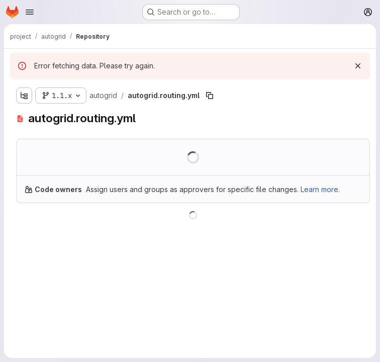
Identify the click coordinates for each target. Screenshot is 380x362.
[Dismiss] (358, 66)
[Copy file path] (210, 95)
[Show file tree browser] (24, 95)
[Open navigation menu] (30, 12)
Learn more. (320, 189)
